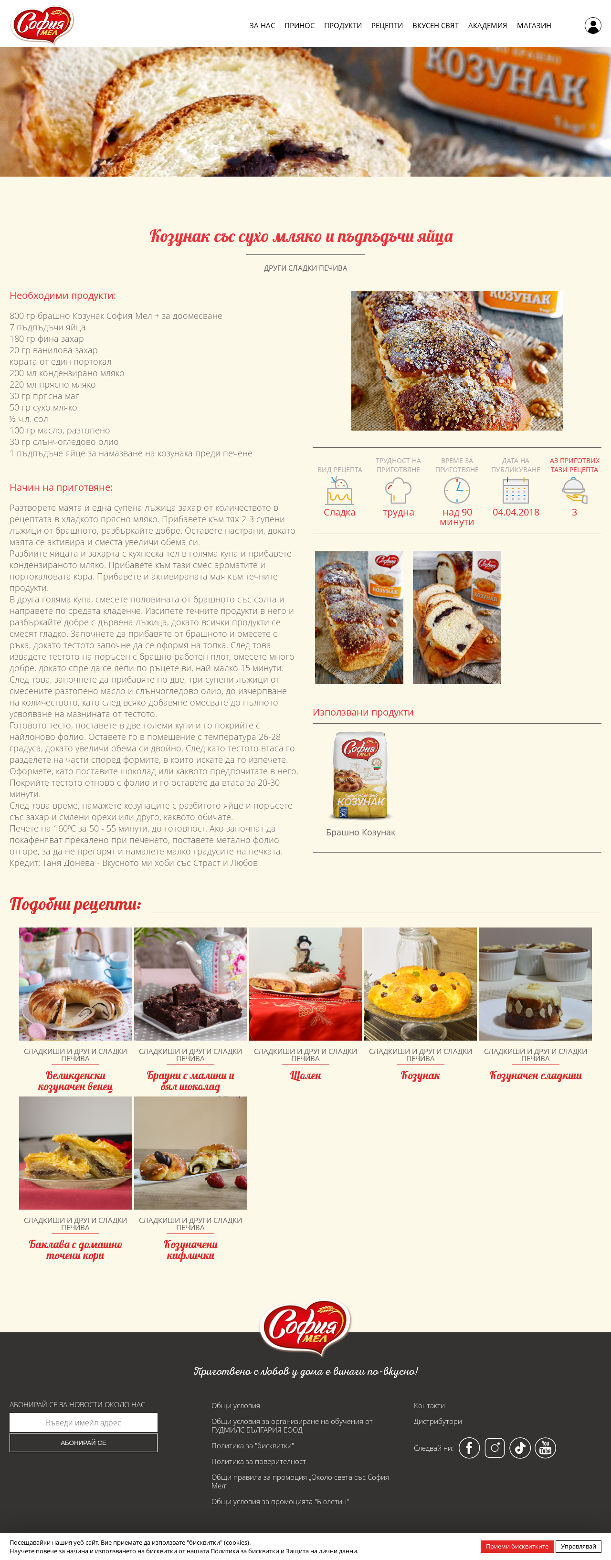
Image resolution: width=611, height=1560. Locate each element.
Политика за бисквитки (245, 1551)
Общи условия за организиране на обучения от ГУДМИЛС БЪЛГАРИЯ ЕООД (292, 1425)
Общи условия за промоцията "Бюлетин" (280, 1501)
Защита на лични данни (321, 1551)
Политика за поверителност (258, 1461)
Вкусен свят (435, 25)
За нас (262, 25)
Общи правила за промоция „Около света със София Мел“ (300, 1481)
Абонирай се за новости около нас (77, 1404)
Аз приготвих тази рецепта (575, 465)
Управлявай (578, 1546)
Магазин (534, 25)
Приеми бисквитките (517, 1546)
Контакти (429, 1405)
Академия (487, 25)
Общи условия (235, 1405)
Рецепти (387, 25)
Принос (299, 25)
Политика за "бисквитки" (252, 1445)
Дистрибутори (438, 1421)
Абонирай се (83, 1442)
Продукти (343, 25)
